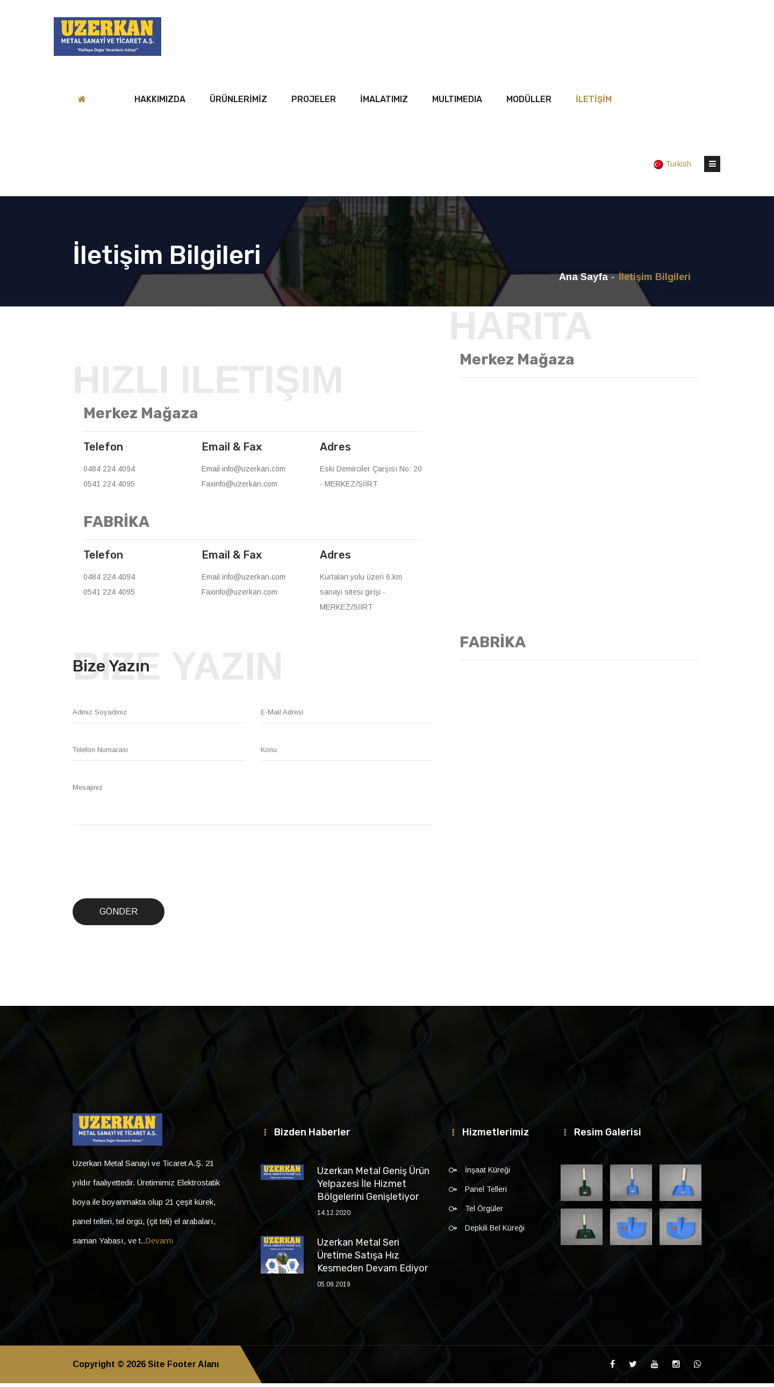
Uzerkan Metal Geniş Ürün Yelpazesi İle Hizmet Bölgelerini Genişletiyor (373, 1187)
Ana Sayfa (583, 280)
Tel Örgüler (484, 1212)
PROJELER (313, 103)
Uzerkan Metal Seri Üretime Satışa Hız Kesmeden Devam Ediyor (372, 1259)
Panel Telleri (486, 1193)
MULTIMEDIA (457, 103)
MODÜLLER (528, 103)
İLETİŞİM (594, 103)
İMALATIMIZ (384, 103)
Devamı (159, 1244)
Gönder (118, 915)
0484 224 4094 (109, 472)
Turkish (673, 167)
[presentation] (154, 866)
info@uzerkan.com (253, 472)
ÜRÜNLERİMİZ (238, 103)
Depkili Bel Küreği (495, 1231)
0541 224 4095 (109, 487)
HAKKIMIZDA (159, 103)
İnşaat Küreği (487, 1173)
